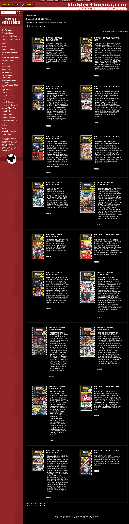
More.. (65, 22)
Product (113, 32)
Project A (93, 518)
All (46, 19)
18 (36, 19)
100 (42, 19)
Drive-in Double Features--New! (53, 22)
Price (119, 32)
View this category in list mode (36, 503)
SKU (108, 32)
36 (39, 19)
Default (125, 32)
